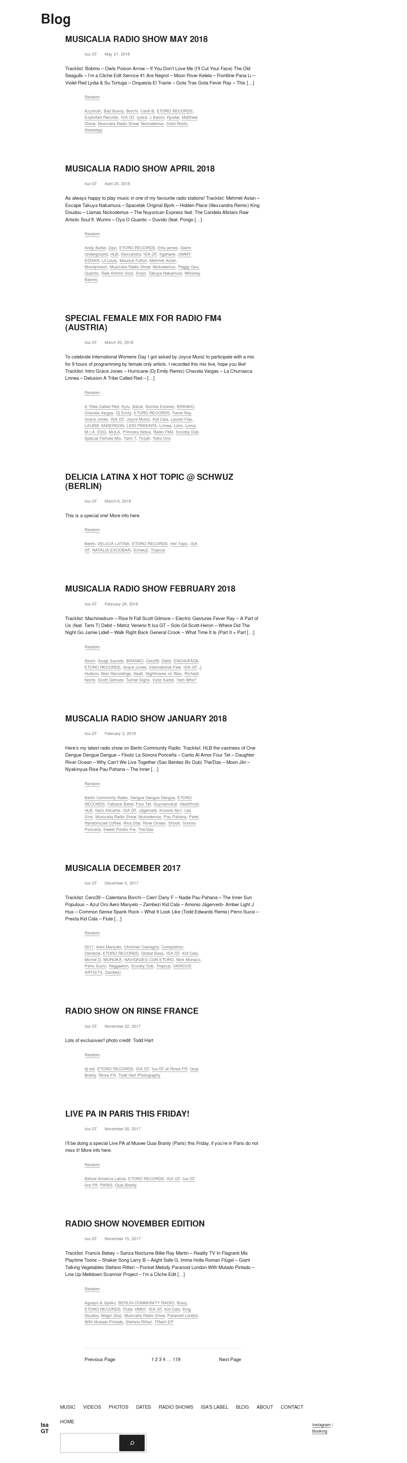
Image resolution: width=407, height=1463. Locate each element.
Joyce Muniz (138, 419)
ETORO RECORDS (175, 111)
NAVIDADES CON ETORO (149, 959)
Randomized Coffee (103, 823)
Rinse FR (107, 1075)
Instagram (321, 1424)
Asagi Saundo (111, 661)
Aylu (125, 406)
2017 (89, 947)
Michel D (93, 959)
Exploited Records (101, 117)
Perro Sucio (95, 966)
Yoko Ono (162, 438)
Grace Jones (96, 419)
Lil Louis (109, 260)
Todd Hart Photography (139, 1075)
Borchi (132, 111)
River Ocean (154, 823)
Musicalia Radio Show (118, 123)
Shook (174, 823)
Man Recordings (116, 673)
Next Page (230, 1359)
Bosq (181, 1303)
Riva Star (131, 823)
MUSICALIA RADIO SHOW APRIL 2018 (140, 168)
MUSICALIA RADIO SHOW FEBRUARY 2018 (150, 588)
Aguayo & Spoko (100, 1303)
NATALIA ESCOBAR (111, 550)
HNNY (140, 1309)
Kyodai (173, 117)
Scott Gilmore (110, 680)
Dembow (92, 953)
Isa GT (45, 1428)
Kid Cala (160, 419)
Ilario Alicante (107, 810)
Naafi (138, 673)
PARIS (106, 1185)
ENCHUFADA (186, 661)
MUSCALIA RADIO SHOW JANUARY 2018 (146, 718)
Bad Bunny (114, 111)
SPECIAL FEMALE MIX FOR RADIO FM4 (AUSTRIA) (143, 322)
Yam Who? (186, 680)
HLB (114, 254)
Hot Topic (179, 543)
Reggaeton (118, 966)
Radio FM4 (163, 432)
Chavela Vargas (99, 413)
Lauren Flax (181, 419)
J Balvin (156, 117)
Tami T (130, 438)
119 (176, 1359)
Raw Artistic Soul (117, 273)
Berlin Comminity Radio (106, 797)
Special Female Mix (103, 438)
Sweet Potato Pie (119, 829)
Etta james (168, 248)
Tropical (158, 550)
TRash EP (164, 1322)
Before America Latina (105, 1178)
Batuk (137, 406)
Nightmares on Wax (164, 673)
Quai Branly (126, 1185)
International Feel (165, 667)
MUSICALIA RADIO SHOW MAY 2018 (136, 38)
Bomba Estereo (160, 406)
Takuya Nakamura (165, 273)
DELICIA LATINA (113, 543)
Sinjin (141, 273)
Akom (90, 661)
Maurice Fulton (133, 260)
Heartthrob (189, 804)
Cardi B (147, 111)
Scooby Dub (187, 432)
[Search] (132, 1443)
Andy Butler (95, 248)
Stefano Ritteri (139, 1322)
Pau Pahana (175, 816)
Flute (127, 1309)
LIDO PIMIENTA (142, 425)
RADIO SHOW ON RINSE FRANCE (131, 1010)
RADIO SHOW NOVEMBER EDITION (135, 1223)
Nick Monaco (188, 959)
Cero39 (152, 661)
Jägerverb (148, 810)
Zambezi (113, 972)
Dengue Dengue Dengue (152, 797)
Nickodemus (152, 123)
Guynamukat (165, 804)
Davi (112, 248)
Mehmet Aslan (162, 260)
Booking (319, 1431)
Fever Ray (181, 413)
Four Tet (143, 804)
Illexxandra (131, 254)
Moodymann (96, 267)
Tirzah (144, 438)
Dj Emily (123, 413)
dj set (90, 1069)
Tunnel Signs (138, 680)
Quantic (92, 273)
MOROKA (112, 959)
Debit (166, 661)
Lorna (190, 425)
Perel (193, 816)
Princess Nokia (137, 432)
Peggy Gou (188, 267)
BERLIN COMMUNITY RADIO (146, 1303)
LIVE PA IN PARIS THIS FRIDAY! (127, 1113)
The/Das (146, 829)
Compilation (172, 947)
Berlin (90, 543)
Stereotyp (93, 130)
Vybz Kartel (163, 680)
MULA (114, 432)
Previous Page (100, 1359)
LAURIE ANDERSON (104, 425)
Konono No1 (170, 810)
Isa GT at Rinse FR (169, 1069)
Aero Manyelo (108, 947)
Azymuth (93, 111)
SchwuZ (140, 550)
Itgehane (167, 254)
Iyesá (142, 117)
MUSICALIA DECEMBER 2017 (123, 867)
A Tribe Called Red (102, 406)
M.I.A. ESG (95, 432)
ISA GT (127, 117)
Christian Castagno (141, 947)
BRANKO (185, 406)
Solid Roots (177, 123)
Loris (178, 425)
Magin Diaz (111, 1315)
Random (92, 97)
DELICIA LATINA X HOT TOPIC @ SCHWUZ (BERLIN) (149, 481)
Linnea (165, 425)
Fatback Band (120, 804)
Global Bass (152, 953)
